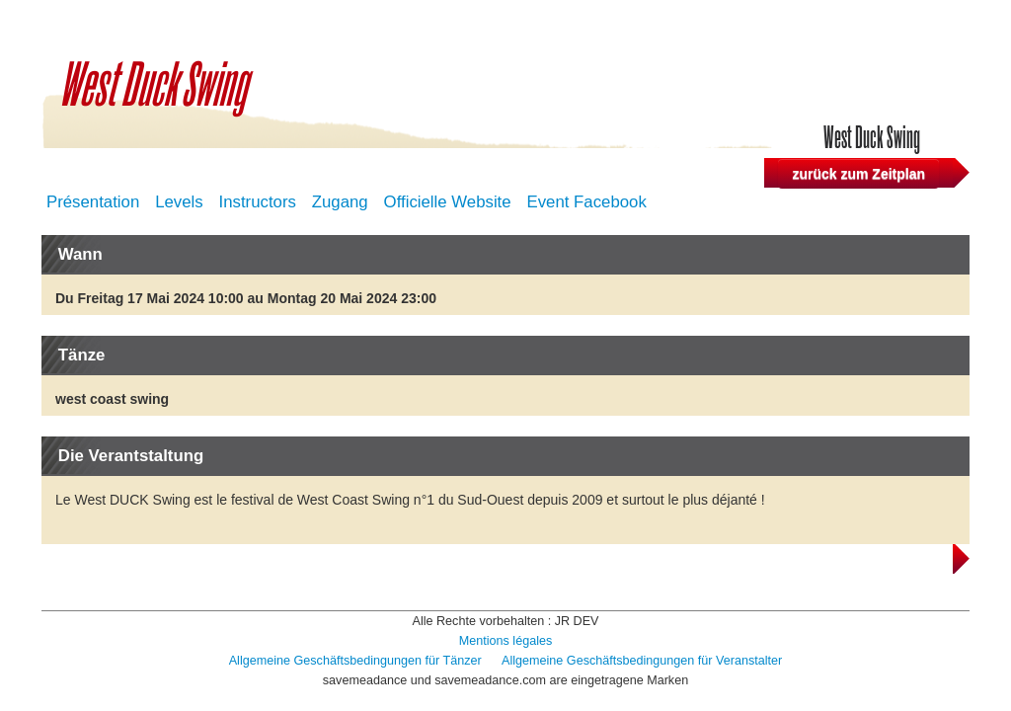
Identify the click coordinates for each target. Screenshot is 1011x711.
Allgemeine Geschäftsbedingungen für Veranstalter (642, 661)
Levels (179, 202)
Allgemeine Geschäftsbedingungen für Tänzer (357, 661)
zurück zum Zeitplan (858, 174)
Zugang (340, 202)
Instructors (257, 202)
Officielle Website (447, 202)
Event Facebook (587, 202)
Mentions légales (506, 641)
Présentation (92, 202)
